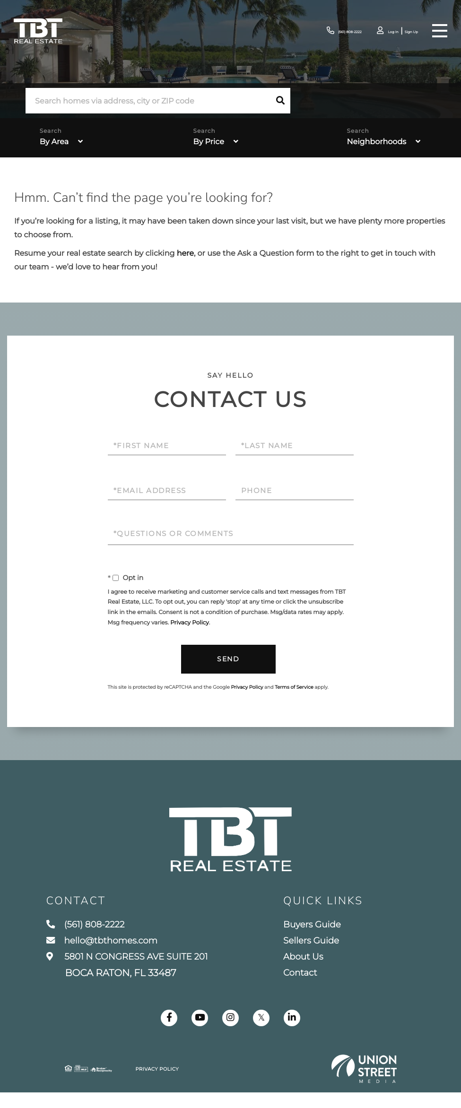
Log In (380, 31)
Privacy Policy (189, 622)
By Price (208, 142)
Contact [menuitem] (308, 988)
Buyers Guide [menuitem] (321, 935)
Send (228, 659)
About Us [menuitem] (311, 970)
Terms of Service (294, 687)
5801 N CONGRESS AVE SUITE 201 (133, 979)
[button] (280, 100)
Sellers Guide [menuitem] (320, 953)
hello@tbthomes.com (106, 953)
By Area (54, 142)
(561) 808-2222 (318, 31)
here (185, 253)
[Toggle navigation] (439, 30)
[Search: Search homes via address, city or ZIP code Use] (148, 101)
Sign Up (406, 31)
